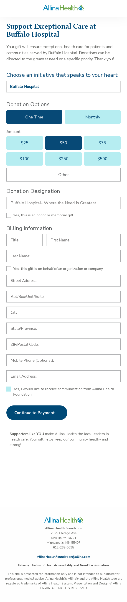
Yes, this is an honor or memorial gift (43, 215)
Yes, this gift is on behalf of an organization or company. (58, 268)
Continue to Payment (34, 412)
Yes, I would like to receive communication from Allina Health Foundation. (63, 392)
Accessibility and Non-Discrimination (81, 565)
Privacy (23, 565)
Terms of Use (41, 565)
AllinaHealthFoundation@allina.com (63, 557)
